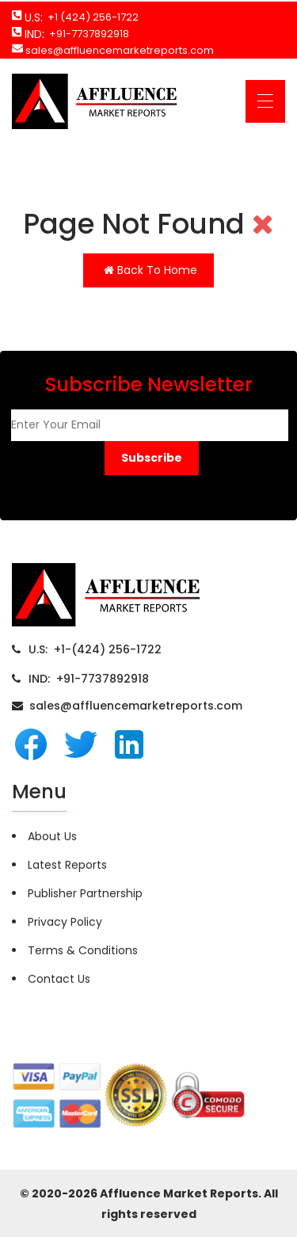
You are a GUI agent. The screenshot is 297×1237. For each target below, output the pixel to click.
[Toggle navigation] (265, 101)
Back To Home (150, 270)
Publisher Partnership (85, 893)
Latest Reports (67, 865)
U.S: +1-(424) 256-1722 (95, 649)
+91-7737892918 (86, 33)
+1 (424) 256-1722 (91, 17)
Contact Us (59, 979)
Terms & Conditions (83, 950)
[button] (152, 458)
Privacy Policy (65, 922)
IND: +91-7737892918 (89, 679)
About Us (52, 836)
